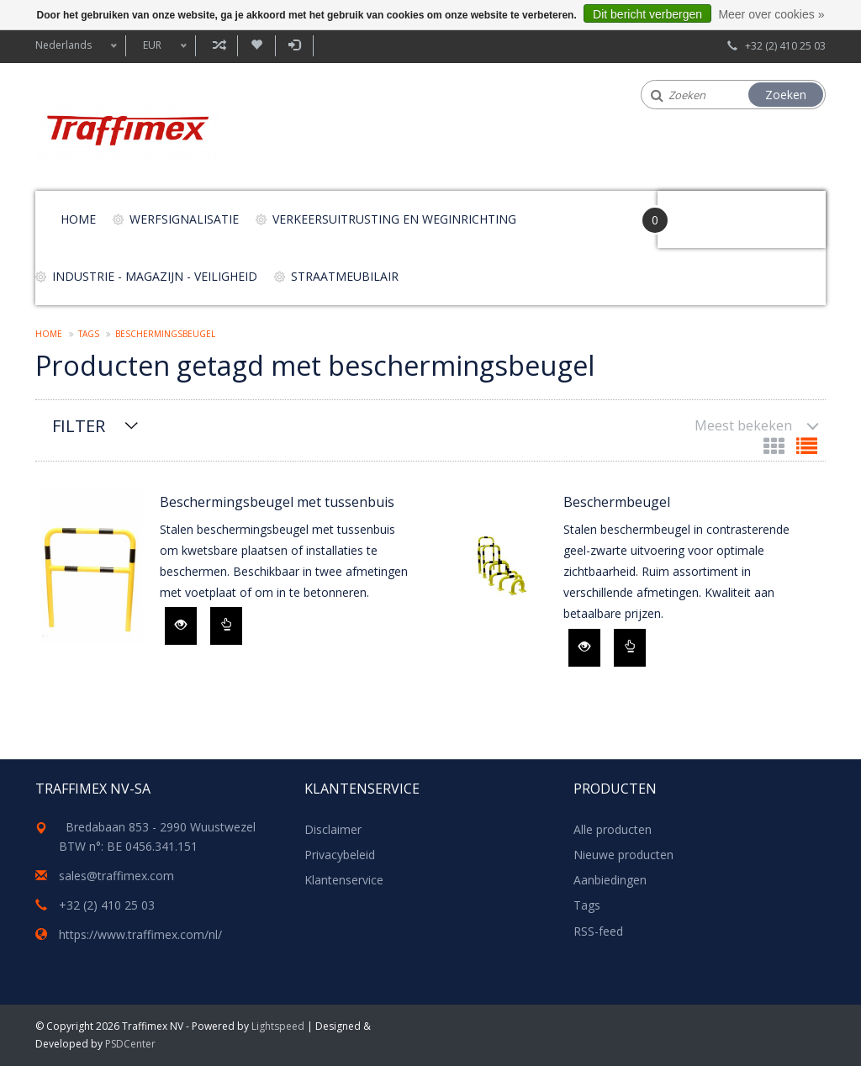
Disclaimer (333, 829)
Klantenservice (343, 880)
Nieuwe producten (623, 855)
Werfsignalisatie (184, 219)
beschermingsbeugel (165, 334)
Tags (88, 334)
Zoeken (785, 95)
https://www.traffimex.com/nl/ (140, 934)
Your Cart (705, 211)
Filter (78, 425)
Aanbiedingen (610, 880)
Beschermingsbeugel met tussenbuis (277, 501)
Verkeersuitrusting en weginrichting (394, 219)
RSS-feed (598, 931)
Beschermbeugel (616, 501)
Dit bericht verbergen (647, 14)
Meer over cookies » (771, 14)
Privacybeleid (339, 855)
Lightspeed (277, 1026)
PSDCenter (130, 1044)
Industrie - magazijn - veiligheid (154, 276)
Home (78, 219)
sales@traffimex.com (116, 876)
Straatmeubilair (345, 276)
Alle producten (612, 829)
